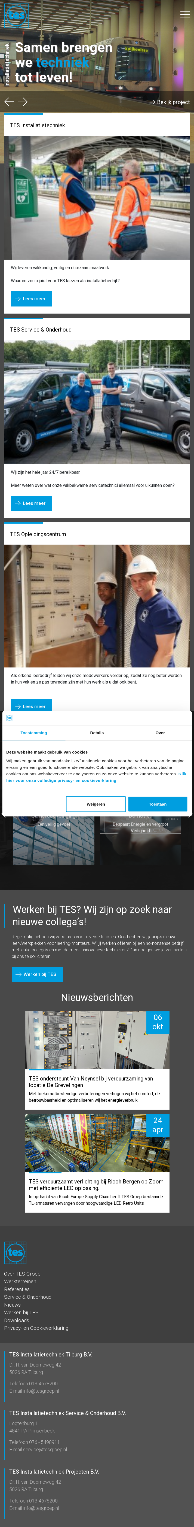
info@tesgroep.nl (40, 1391)
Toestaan (158, 804)
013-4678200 (43, 1383)
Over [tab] (160, 732)
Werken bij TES (40, 974)
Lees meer (34, 298)
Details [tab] (97, 732)
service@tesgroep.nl (44, 1449)
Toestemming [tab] (33, 732)
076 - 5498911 (44, 1442)
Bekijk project (173, 102)
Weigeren (96, 804)
